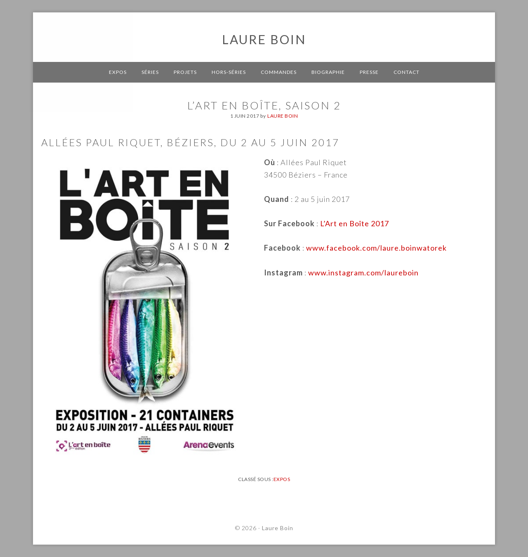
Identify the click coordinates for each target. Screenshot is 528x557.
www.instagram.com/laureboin (363, 272)
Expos (281, 479)
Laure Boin (264, 39)
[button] (13, 12)
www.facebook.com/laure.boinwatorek (376, 247)
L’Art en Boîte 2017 (354, 223)
